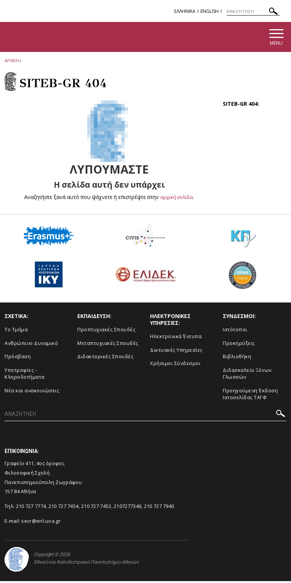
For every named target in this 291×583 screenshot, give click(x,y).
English (209, 11)
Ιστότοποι (235, 331)
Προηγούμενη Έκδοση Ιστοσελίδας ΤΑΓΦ (250, 396)
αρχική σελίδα (177, 198)
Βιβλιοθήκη (237, 357)
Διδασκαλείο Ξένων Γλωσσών (247, 375)
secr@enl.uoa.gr (41, 522)
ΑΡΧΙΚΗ (12, 62)
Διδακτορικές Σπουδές (105, 357)
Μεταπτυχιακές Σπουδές (107, 344)
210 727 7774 (31, 507)
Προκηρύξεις (239, 344)
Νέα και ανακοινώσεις (32, 392)
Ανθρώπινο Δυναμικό (31, 344)
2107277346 (127, 507)
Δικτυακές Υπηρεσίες (176, 351)
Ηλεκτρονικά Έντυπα (176, 337)
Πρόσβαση (18, 357)
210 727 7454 (63, 507)
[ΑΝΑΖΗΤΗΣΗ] (253, 11)
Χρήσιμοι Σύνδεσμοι (175, 365)
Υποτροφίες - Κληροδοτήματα (25, 375)
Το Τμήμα (16, 331)
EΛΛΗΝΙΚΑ (185, 11)
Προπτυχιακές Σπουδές (106, 331)
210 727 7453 (96, 507)
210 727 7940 (159, 507)
